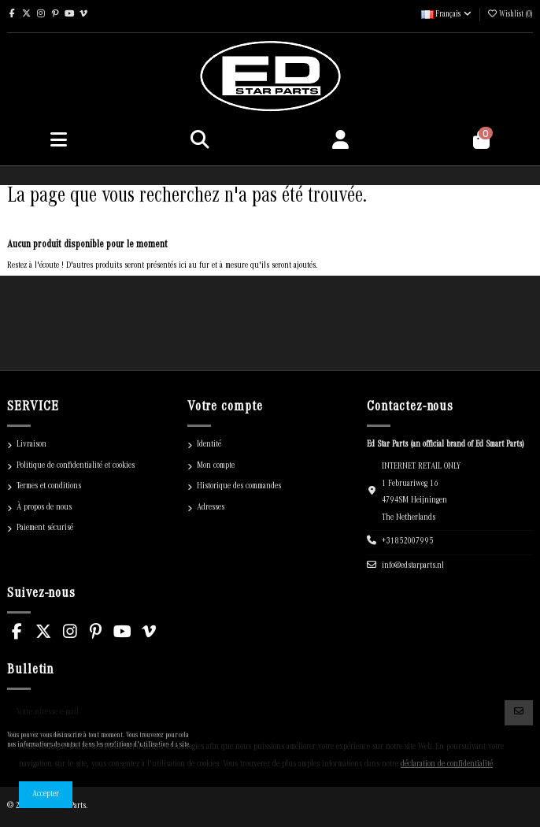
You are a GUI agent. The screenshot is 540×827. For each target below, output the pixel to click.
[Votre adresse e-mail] (256, 712)
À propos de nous (44, 508)
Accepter (45, 794)
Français (447, 15)
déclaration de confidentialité (447, 765)
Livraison (31, 445)
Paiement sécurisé (45, 528)
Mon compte (216, 466)
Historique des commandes (239, 486)
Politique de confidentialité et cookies (76, 466)
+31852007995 (408, 542)
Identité (209, 445)
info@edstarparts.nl (413, 566)
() (509, 15)
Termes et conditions (49, 486)
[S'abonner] (519, 712)
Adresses (210, 508)
